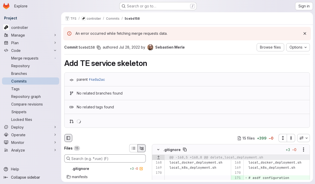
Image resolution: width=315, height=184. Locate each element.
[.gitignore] (105, 169)
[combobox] (303, 138)
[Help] (30, 169)
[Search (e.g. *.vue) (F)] (105, 158)
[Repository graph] (30, 96)
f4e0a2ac (97, 79)
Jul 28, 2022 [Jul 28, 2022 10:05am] (129, 47)
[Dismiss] (305, 33)
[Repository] (30, 65)
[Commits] (30, 81)
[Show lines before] (158, 157)
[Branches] (30, 73)
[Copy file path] (185, 150)
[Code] (30, 50)
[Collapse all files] (291, 138)
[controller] (30, 27)
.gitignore (172, 149)
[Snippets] (30, 111)
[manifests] (105, 177)
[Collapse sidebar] (30, 177)
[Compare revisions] (30, 104)
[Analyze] (30, 150)
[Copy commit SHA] (99, 47)
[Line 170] (157, 173)
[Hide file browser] (68, 138)
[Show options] (303, 150)
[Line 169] (157, 167)
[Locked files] (30, 119)
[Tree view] (142, 148)
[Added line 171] (236, 178)
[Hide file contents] (158, 150)
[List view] (133, 148)
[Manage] (30, 35)
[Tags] (30, 88)
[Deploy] (30, 127)
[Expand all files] (283, 138)
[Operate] (30, 134)
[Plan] (30, 42)
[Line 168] (157, 162)
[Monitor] (30, 142)
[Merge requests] (30, 58)
